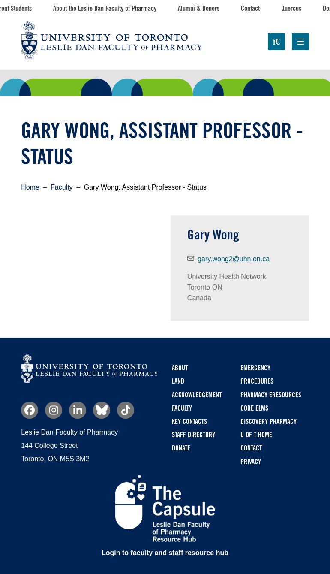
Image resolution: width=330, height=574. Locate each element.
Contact (250, 8)
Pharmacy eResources (270, 395)
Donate (181, 448)
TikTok (125, 410)
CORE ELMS (254, 408)
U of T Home (256, 435)
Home (30, 187)
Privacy (250, 462)
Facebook (29, 410)
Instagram (53, 410)
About (180, 368)
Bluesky (101, 410)
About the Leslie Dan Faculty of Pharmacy (104, 8)
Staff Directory (193, 435)
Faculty (62, 187)
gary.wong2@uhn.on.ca (234, 259)
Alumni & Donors (198, 8)
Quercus (291, 8)
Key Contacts (189, 421)
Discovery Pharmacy (268, 421)
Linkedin (77, 410)
